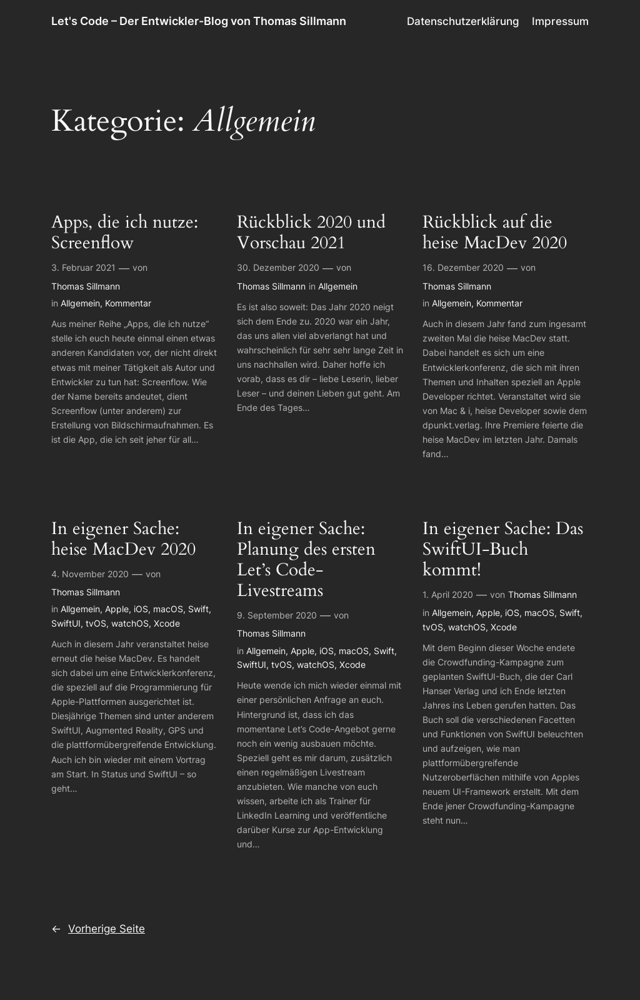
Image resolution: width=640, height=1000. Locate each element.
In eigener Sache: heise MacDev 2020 (123, 539)
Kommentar (128, 303)
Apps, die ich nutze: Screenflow (124, 232)
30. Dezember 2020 (278, 267)
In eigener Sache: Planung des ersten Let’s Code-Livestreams (306, 560)
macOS (168, 609)
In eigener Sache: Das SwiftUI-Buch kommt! (502, 549)
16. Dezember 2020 (463, 267)
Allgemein (80, 303)
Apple (117, 609)
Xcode (167, 623)
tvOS (96, 623)
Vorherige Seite (98, 929)
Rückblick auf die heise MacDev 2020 (494, 232)
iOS (141, 609)
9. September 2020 (277, 615)
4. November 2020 (90, 573)
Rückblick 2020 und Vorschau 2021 (311, 232)
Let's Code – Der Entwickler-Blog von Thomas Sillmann (198, 21)
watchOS (130, 623)
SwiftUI (66, 623)
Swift (198, 609)
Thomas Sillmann (85, 286)
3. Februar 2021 (83, 267)
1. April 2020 (447, 594)
